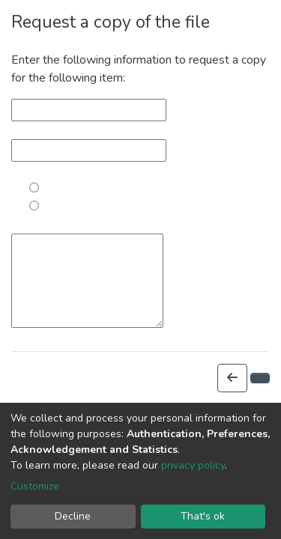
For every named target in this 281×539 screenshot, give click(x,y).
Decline (73, 516)
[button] (232, 378)
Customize (34, 486)
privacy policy (193, 465)
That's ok (203, 516)
